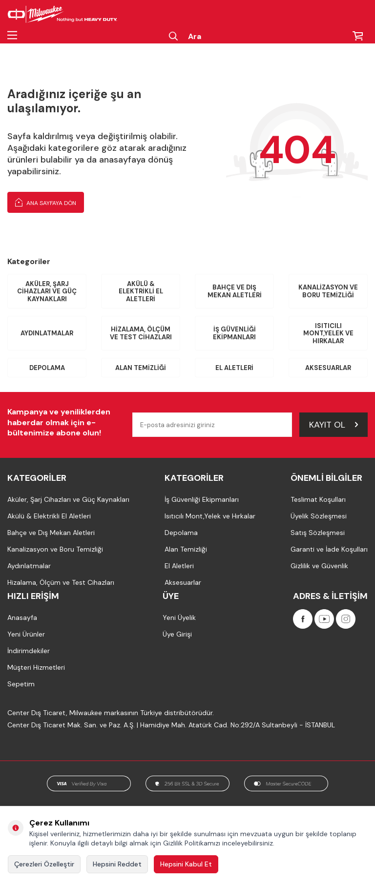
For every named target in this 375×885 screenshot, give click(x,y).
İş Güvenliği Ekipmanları (234, 333)
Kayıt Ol (333, 425)
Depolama (47, 368)
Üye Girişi (177, 634)
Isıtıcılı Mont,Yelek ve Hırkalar (328, 333)
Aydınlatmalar (47, 333)
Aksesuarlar (328, 368)
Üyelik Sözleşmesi (319, 516)
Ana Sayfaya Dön (45, 202)
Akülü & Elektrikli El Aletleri (141, 291)
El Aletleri (234, 368)
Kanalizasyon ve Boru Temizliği (328, 291)
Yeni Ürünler (26, 634)
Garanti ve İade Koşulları (329, 549)
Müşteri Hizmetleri (36, 667)
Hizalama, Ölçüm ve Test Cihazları (141, 333)
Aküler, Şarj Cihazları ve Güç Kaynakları (47, 291)
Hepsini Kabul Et (186, 864)
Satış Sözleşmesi (318, 532)
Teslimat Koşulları (318, 499)
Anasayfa (22, 617)
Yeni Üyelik (179, 617)
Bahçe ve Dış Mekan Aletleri (235, 291)
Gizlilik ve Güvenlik (319, 565)
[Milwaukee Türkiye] (62, 14)
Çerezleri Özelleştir (44, 864)
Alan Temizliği (140, 368)
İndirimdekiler (28, 650)
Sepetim (21, 683)
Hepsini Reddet (117, 864)
